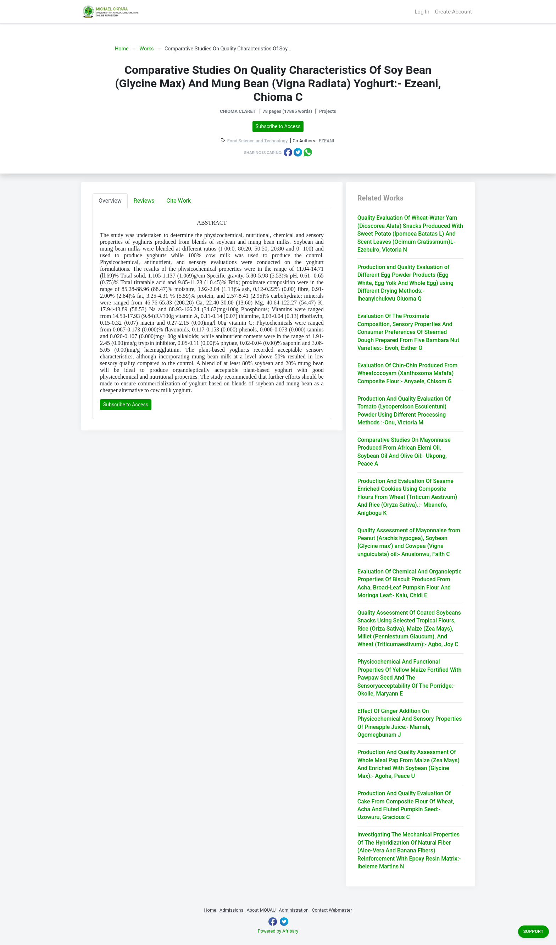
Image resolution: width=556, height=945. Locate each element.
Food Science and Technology (257, 141)
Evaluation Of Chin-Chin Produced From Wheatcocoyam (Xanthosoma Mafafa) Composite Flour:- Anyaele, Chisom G (407, 373)
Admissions (231, 910)
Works (146, 49)
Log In (422, 12)
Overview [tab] (110, 200)
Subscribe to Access (278, 126)
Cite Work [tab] (179, 200)
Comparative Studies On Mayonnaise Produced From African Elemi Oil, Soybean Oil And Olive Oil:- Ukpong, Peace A (404, 451)
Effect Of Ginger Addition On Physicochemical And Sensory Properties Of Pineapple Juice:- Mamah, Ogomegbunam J (409, 723)
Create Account (453, 12)
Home (122, 49)
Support (533, 931)
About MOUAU (261, 910)
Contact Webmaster (332, 910)
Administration (294, 910)
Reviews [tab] (144, 200)
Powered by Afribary (278, 931)
